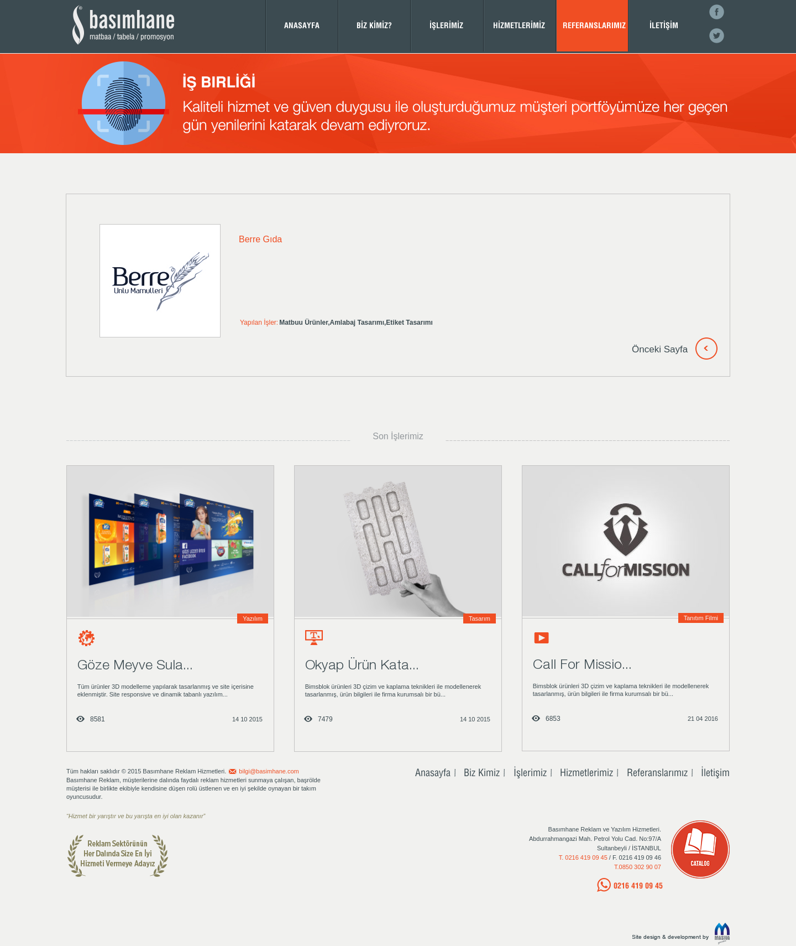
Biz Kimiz (482, 772)
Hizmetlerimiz (586, 772)
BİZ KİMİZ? (374, 25)
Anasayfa (433, 772)
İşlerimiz (530, 772)
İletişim (715, 772)
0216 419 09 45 (638, 885)
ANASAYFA (302, 25)
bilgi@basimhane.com (268, 771)
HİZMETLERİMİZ (519, 25)
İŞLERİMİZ (446, 25)
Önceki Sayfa (660, 349)
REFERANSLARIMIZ (594, 25)
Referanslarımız (657, 772)
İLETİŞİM (664, 25)
